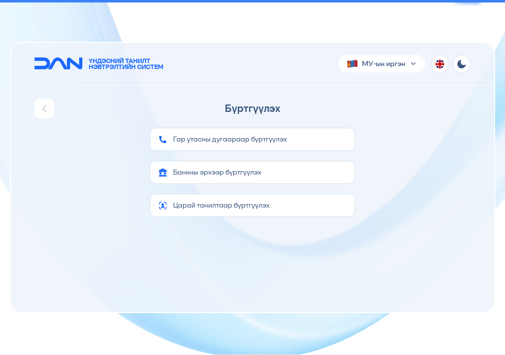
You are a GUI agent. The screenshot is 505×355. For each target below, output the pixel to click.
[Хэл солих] (440, 64)
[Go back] (44, 108)
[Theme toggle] (461, 64)
